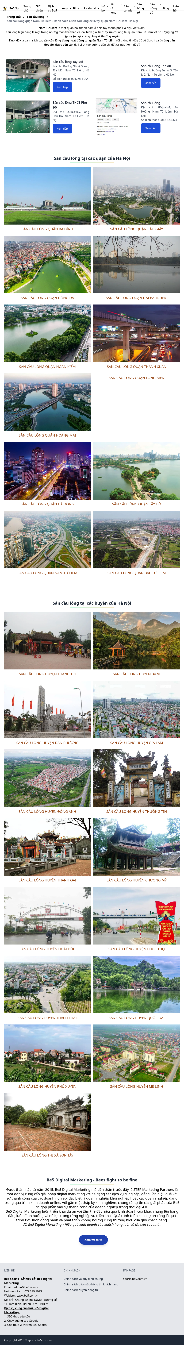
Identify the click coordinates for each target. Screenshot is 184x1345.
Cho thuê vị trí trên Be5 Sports (27, 1325)
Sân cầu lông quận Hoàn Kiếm (47, 366)
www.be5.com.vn (28, 1295)
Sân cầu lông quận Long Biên (136, 377)
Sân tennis (129, 8)
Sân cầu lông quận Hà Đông (47, 504)
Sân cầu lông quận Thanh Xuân (136, 366)
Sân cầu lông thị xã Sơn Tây (47, 1155)
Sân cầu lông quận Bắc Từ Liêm (137, 573)
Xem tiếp (62, 87)
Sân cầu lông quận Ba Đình (47, 229)
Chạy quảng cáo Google (22, 1321)
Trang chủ (27, 8)
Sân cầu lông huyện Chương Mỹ (136, 880)
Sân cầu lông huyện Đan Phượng (47, 742)
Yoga (66, 8)
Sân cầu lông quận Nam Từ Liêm (47, 573)
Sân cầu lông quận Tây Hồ (136, 504)
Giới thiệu (39, 8)
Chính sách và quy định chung (83, 1279)
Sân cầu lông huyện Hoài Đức (47, 949)
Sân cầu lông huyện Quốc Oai (137, 1017)
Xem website (93, 1240)
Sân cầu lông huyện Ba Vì (136, 674)
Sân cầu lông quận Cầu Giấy (136, 229)
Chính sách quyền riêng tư (81, 1290)
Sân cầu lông (115, 8)
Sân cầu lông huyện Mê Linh (136, 1086)
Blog (166, 8)
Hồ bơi (104, 8)
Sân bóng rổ (142, 8)
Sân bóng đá (155, 8)
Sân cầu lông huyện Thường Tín (136, 811)
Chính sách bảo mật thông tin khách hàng (91, 1284)
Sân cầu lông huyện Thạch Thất (47, 1017)
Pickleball (91, 8)
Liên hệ (176, 8)
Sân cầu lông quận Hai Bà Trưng (136, 297)
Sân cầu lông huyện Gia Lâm (136, 742)
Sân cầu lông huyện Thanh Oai (47, 880)
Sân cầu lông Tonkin (156, 66)
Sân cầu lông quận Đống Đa (47, 297)
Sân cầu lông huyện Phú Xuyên (47, 1086)
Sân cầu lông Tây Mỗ (68, 62)
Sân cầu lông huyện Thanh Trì (47, 674)
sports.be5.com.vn (135, 1279)
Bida (77, 8)
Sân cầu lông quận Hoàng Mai (47, 435)
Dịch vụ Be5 (52, 8)
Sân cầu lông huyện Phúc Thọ (136, 949)
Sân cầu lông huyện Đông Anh (47, 811)
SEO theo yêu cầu (18, 1316)
